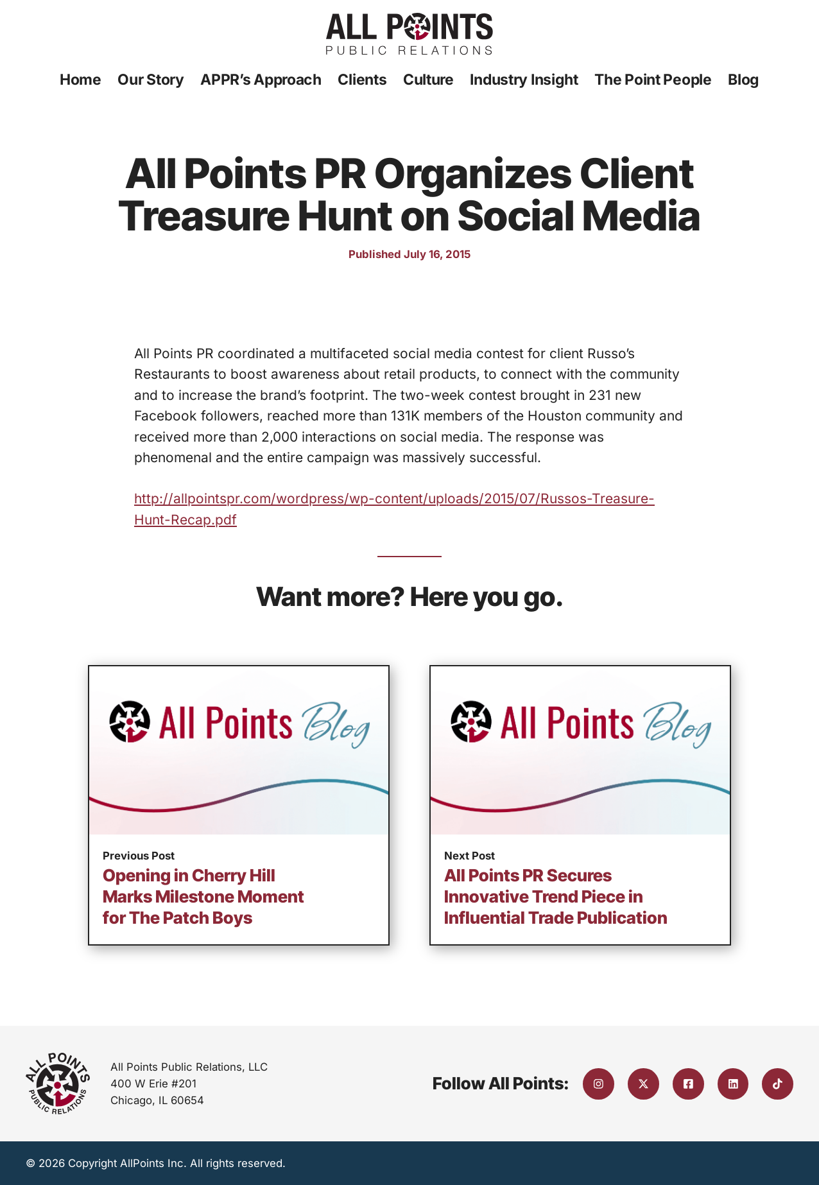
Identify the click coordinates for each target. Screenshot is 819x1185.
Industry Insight (524, 80)
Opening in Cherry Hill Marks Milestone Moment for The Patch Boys (203, 896)
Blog (743, 80)
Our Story (150, 80)
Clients (362, 80)
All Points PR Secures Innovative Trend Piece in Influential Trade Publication (556, 896)
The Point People (652, 80)
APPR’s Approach (261, 80)
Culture (428, 80)
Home (80, 80)
